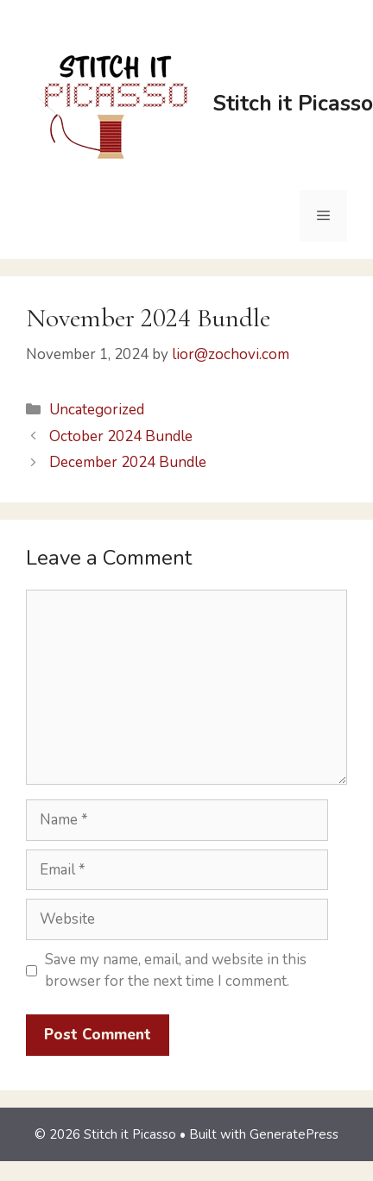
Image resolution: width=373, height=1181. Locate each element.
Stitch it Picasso (293, 103)
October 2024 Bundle (121, 436)
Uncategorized (96, 410)
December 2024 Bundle (127, 462)
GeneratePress (294, 1134)
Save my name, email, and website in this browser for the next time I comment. (176, 971)
